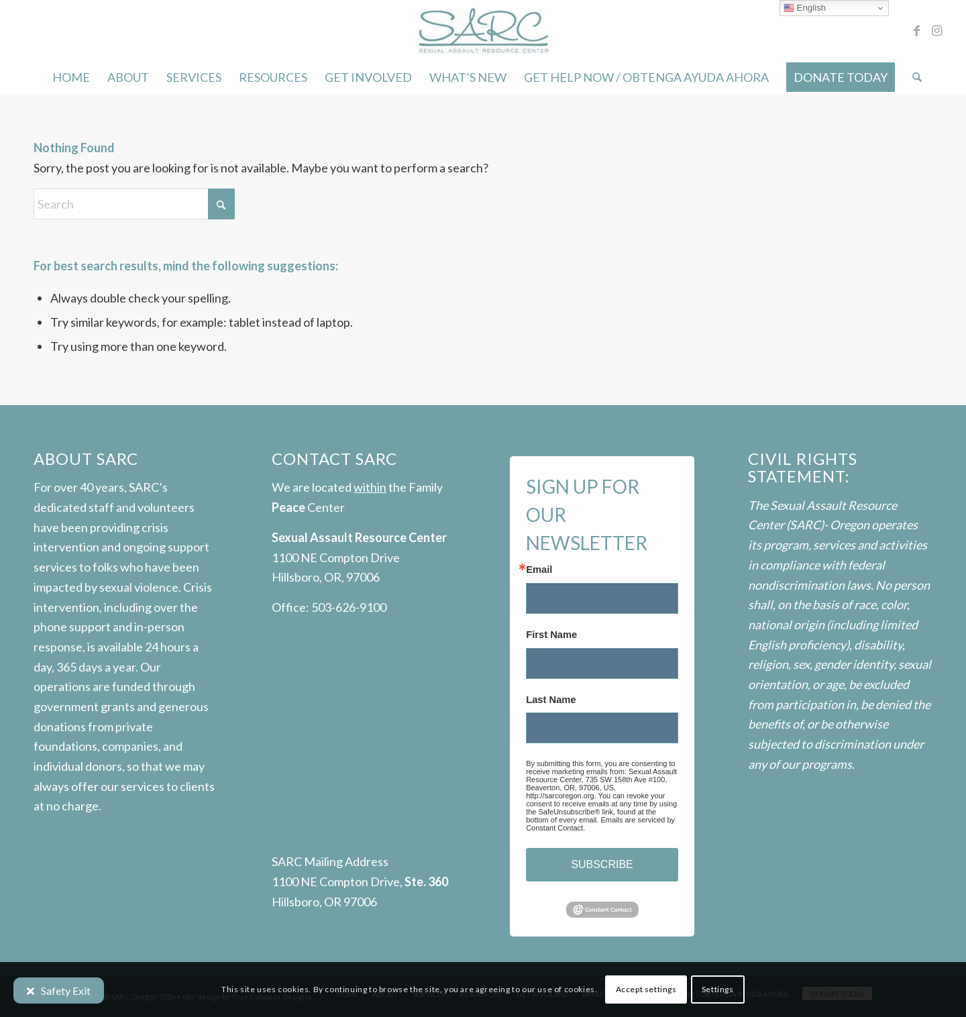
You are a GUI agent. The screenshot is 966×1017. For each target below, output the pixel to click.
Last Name (551, 700)
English (805, 8)
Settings (718, 989)
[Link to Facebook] (916, 30)
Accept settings (646, 989)
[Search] (913, 77)
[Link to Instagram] (936, 30)
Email (539, 570)
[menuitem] (71, 77)
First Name (551, 635)
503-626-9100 (348, 607)
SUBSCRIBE (602, 864)
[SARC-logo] (482, 30)
